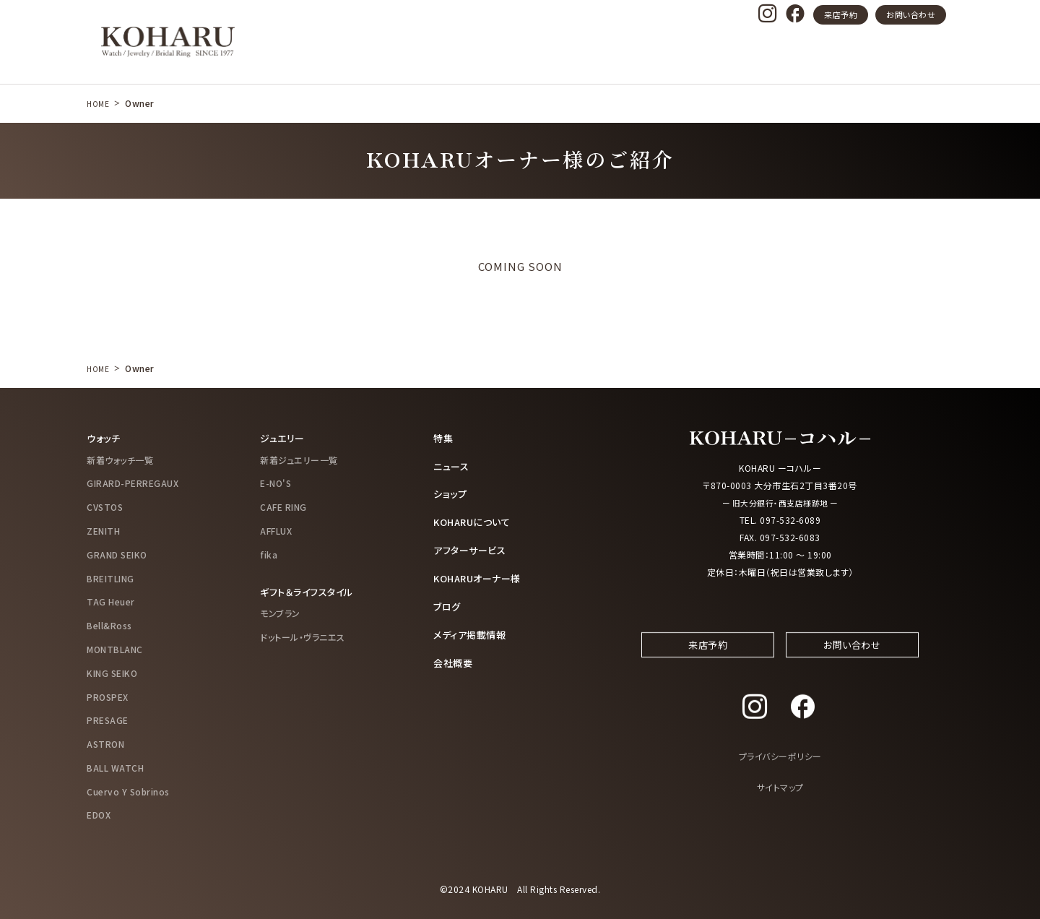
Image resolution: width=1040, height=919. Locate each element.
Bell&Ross (109, 624)
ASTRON (105, 743)
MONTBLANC (115, 648)
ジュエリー (284, 438)
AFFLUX (276, 530)
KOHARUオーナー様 (481, 576)
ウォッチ (105, 438)
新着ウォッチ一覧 (120, 459)
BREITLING (110, 577)
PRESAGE (108, 720)
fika (268, 554)
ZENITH (103, 530)
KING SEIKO (112, 672)
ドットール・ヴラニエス (302, 636)
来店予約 (840, 14)
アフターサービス (472, 547)
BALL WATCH (115, 767)
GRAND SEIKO (117, 554)
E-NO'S (275, 483)
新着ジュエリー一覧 (299, 459)
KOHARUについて (474, 520)
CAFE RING (283, 506)
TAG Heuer (111, 601)
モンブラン (280, 612)
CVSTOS (105, 506)
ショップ (451, 493)
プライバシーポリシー (780, 769)
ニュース (452, 465)
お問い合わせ (910, 14)
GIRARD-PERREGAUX (132, 483)
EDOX (98, 814)
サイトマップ (780, 800)
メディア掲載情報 (472, 631)
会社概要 (454, 658)
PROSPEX (108, 696)
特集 (443, 438)
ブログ (448, 603)
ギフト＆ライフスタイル (310, 591)
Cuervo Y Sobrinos (128, 791)
